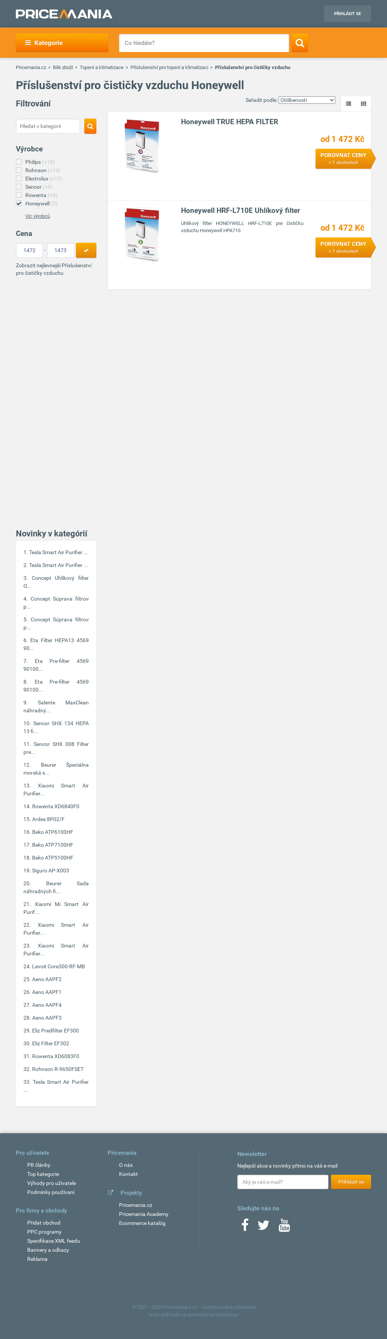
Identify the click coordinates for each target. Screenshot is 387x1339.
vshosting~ (228, 1314)
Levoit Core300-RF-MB (58, 966)
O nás (126, 1165)
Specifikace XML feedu (53, 1241)
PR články (38, 1165)
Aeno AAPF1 (47, 992)
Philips (40, 162)
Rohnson (42, 170)
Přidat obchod (43, 1223)
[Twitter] (264, 1227)
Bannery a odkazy (48, 1250)
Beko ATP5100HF (52, 858)
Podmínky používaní (50, 1192)
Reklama (37, 1259)
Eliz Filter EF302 (50, 1043)
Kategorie (44, 42)
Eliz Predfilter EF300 (55, 1031)
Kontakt (128, 1174)
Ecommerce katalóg (142, 1223)
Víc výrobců (37, 216)
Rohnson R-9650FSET (58, 1069)
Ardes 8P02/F (48, 819)
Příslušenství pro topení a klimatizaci (169, 67)
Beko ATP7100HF (52, 845)
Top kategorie (43, 1174)
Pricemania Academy (144, 1214)
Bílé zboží (63, 67)
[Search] (300, 43)
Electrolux (43, 179)
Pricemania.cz (31, 67)
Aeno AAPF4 (47, 1005)
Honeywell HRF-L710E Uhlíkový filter (240, 210)
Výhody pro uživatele (51, 1183)
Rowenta (41, 195)
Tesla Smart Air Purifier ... (58, 552)
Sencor (39, 187)
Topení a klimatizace (102, 67)
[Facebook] (244, 1227)
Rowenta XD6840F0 (55, 806)
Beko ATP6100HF (52, 832)
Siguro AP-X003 (50, 870)
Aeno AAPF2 (47, 979)
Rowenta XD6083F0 (55, 1056)
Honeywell (41, 203)
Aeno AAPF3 (47, 1018)
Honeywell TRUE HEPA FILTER (229, 121)
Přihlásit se (347, 13)
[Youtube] (284, 1227)
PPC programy (44, 1232)
